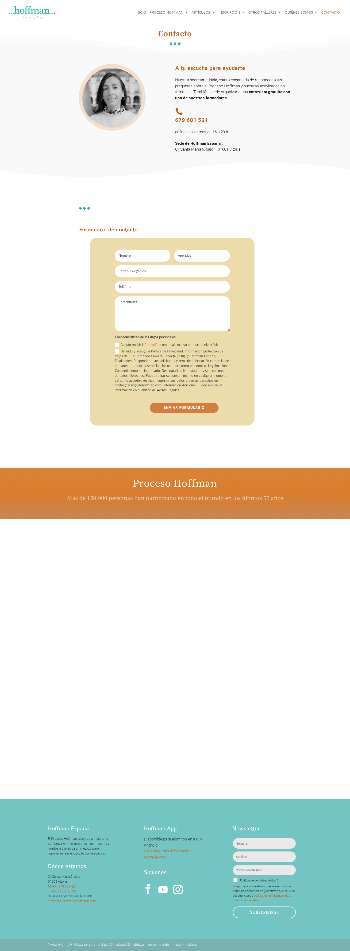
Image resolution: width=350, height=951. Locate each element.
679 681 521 (191, 120)
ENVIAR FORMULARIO (184, 408)
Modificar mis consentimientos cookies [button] (162, 944)
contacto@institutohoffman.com (72, 901)
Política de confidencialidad (259, 880)
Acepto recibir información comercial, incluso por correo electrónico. (168, 345)
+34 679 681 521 (64, 886)
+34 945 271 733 (63, 891)
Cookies (118, 944)
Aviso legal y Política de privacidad (77, 944)
